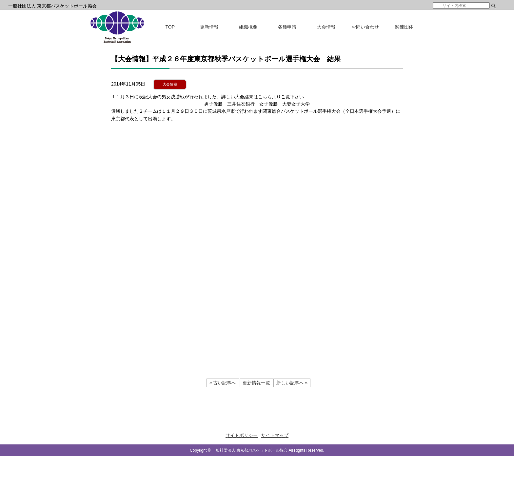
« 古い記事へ (222, 382)
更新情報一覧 (256, 382)
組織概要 (248, 26)
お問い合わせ (365, 26)
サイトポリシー (242, 435)
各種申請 (287, 26)
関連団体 (404, 26)
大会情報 (326, 26)
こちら (265, 96)
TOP (170, 26)
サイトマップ (274, 435)
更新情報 (209, 26)
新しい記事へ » (292, 382)
